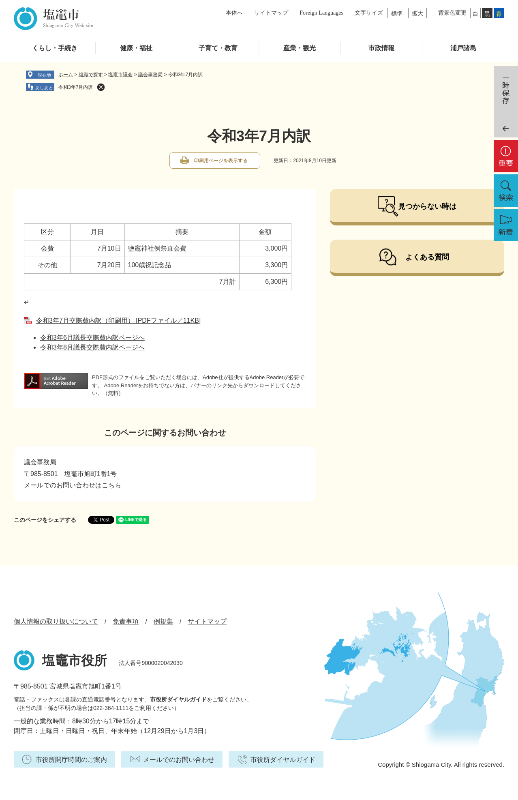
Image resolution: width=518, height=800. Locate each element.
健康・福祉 (136, 48)
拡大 (417, 13)
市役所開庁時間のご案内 (71, 759)
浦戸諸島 (463, 48)
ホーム (65, 74)
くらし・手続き (54, 48)
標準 (396, 13)
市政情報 (381, 48)
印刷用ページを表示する (221, 160)
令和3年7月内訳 (75, 87)
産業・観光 (299, 48)
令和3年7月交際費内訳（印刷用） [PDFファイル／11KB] (118, 320)
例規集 (163, 621)
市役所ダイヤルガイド (178, 699)
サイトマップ (271, 13)
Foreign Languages (321, 13)
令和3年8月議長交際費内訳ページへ (92, 347)
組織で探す (91, 74)
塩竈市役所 (74, 660)
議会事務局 (150, 74)
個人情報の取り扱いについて (56, 621)
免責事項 (126, 621)
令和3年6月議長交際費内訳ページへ (92, 337)
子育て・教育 (218, 48)
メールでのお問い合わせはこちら (72, 485)
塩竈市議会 (120, 74)
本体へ (234, 13)
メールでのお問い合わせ (178, 759)
